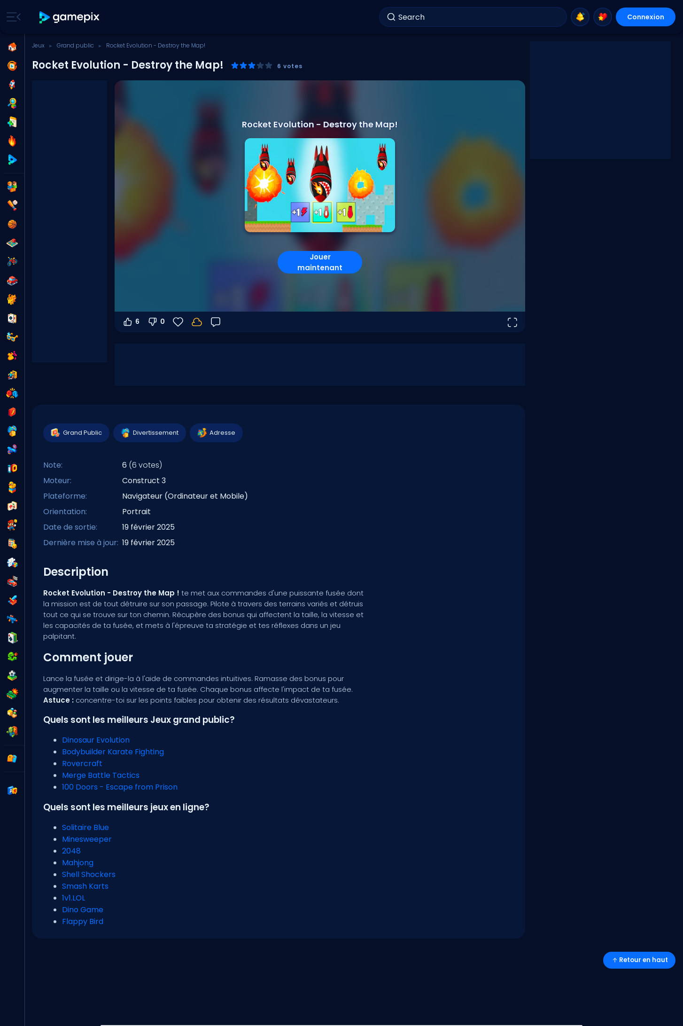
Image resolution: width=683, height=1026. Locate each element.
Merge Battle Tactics (101, 775)
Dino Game (82, 909)
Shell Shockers (89, 874)
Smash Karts (85, 886)
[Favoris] (178, 322)
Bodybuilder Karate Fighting (113, 751)
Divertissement (149, 433)
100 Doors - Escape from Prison (120, 787)
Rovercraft (82, 763)
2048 (71, 851)
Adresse (215, 433)
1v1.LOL (73, 898)
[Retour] (215, 322)
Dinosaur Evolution (96, 740)
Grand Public (76, 433)
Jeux (38, 45)
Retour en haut (639, 960)
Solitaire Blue (85, 827)
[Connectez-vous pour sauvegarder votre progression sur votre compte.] (196, 322)
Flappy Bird (82, 921)
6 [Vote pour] (131, 322)
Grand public (75, 45)
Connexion (645, 17)
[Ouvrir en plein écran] (512, 322)
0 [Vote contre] (156, 322)
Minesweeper (87, 839)
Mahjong (77, 862)
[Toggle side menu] (11, 17)
